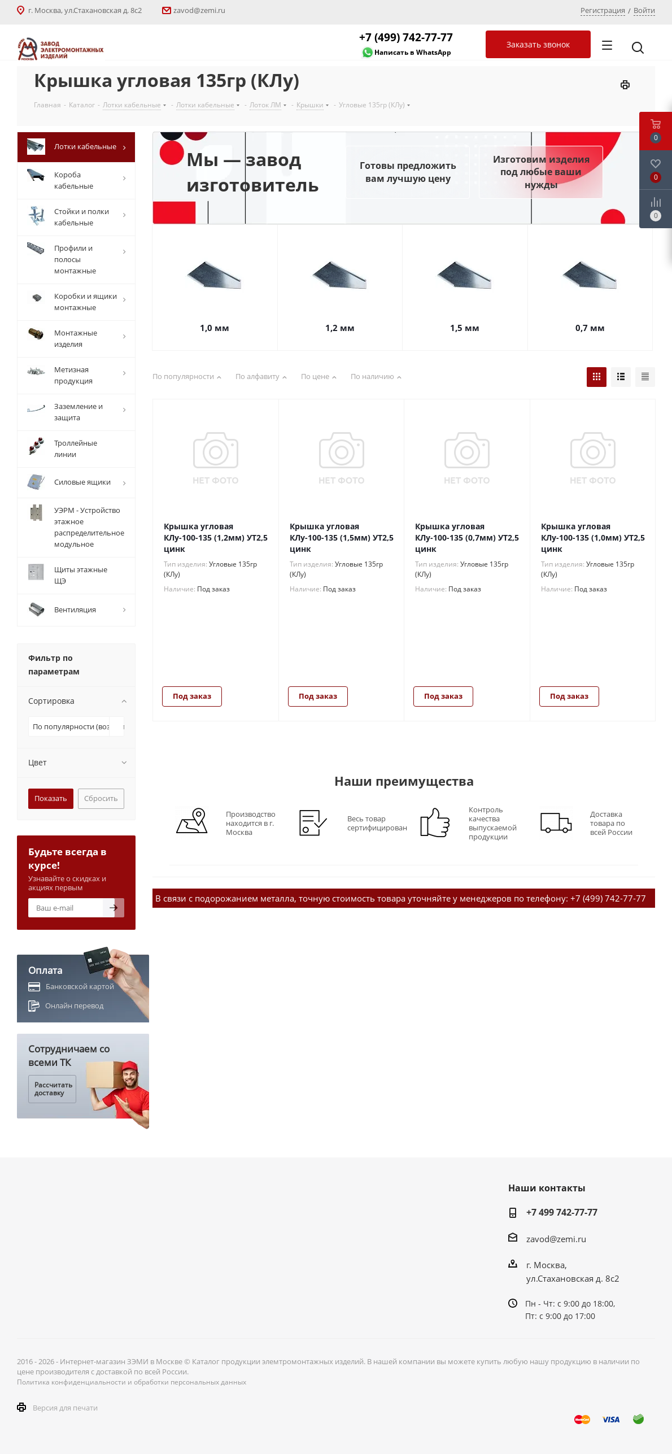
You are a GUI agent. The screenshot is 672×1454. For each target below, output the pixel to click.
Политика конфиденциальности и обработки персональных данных (131, 1382)
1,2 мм (340, 327)
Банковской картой (80, 986)
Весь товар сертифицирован (377, 823)
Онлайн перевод (74, 1005)
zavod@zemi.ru (199, 10)
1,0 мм (214, 327)
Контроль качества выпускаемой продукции (493, 823)
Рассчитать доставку (53, 1089)
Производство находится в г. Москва (251, 823)
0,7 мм (590, 327)
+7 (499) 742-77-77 (406, 37)
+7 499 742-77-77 (561, 1212)
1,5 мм (464, 327)
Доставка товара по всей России (611, 823)
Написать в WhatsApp (412, 52)
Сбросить (101, 798)
